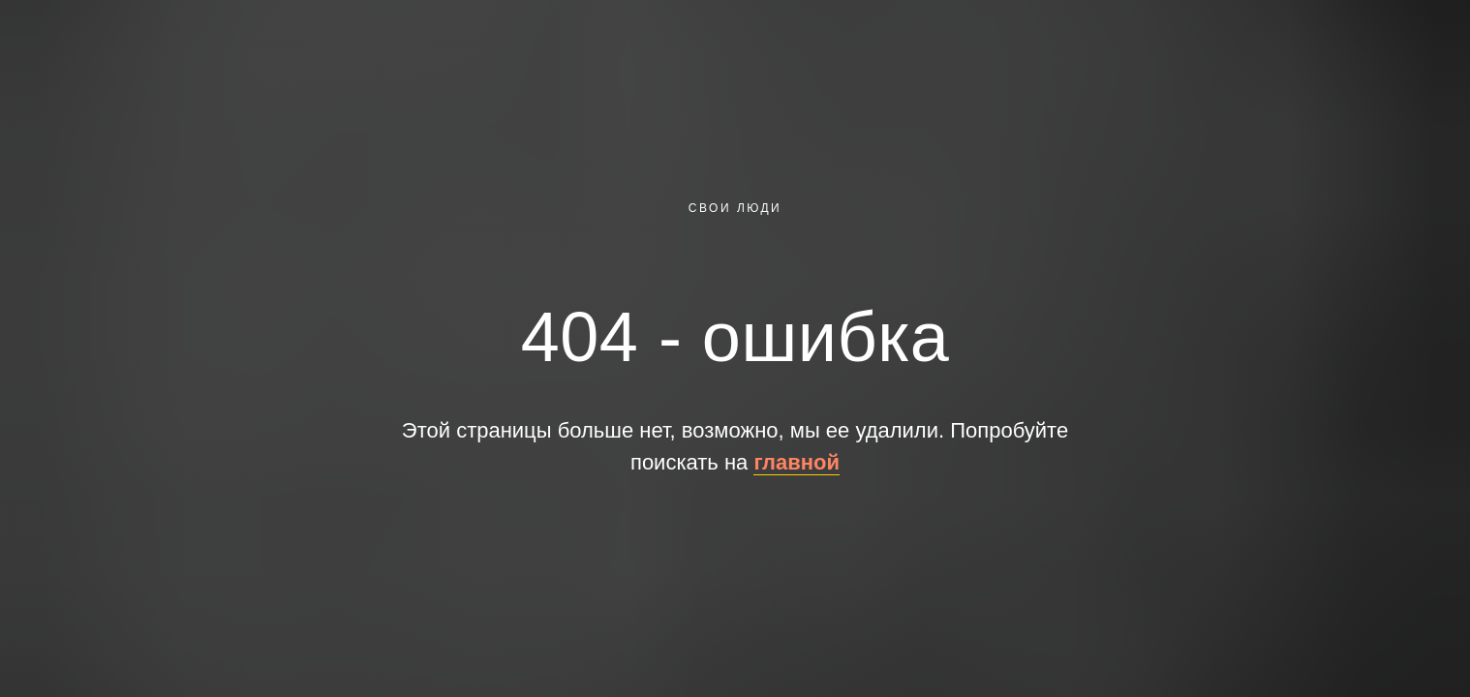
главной (796, 462)
